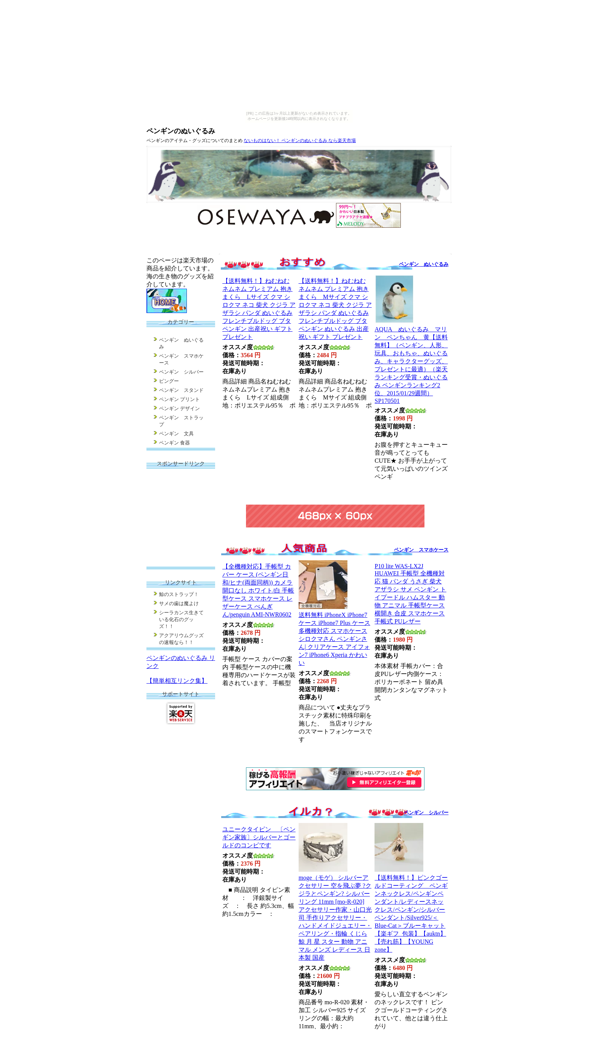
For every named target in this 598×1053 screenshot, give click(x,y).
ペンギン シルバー (426, 812)
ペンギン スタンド (181, 390)
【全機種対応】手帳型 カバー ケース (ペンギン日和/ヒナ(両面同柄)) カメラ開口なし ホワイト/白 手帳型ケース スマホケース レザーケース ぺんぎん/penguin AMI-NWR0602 (258, 590)
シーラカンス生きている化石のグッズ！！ (181, 619)
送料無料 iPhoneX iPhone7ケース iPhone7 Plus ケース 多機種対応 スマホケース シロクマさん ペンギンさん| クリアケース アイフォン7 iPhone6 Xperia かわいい (334, 639)
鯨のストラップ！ (179, 594)
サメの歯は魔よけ (179, 603)
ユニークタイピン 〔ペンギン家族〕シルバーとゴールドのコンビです (259, 837)
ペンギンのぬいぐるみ (180, 131)
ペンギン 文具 (176, 433)
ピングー (169, 381)
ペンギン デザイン (179, 408)
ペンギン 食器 (174, 443)
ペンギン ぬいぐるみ (423, 264)
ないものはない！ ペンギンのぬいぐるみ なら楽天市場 (300, 140)
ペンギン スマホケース (421, 550)
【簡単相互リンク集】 (176, 680)
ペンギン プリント (179, 399)
